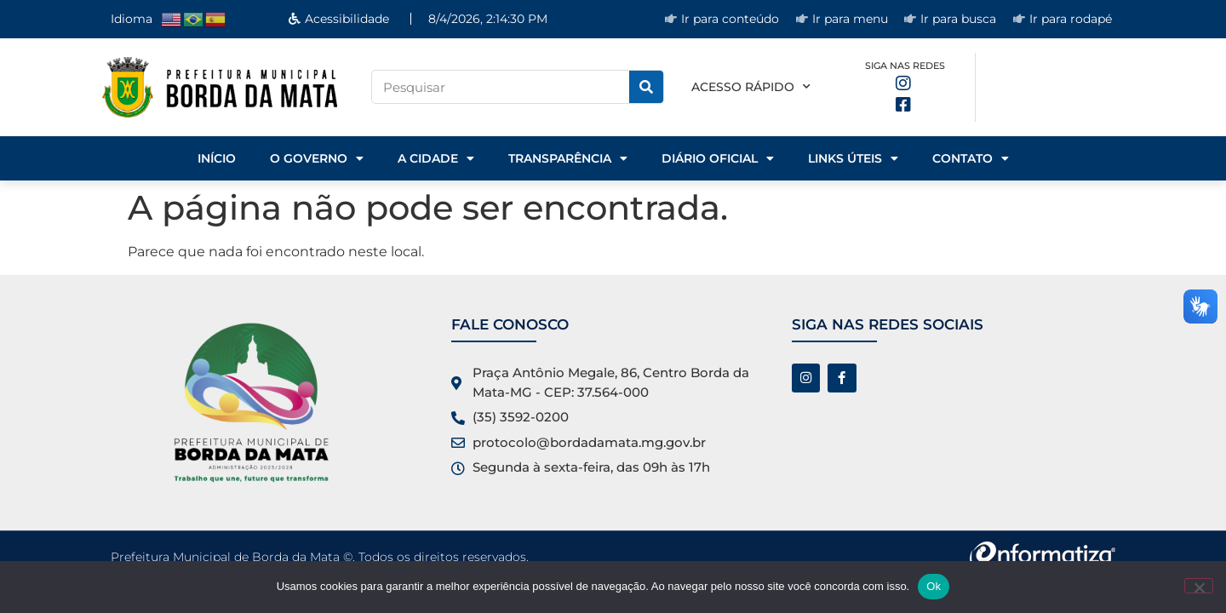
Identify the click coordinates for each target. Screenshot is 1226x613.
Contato (970, 158)
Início (217, 158)
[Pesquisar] (646, 87)
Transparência (567, 158)
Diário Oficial (718, 158)
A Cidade (436, 158)
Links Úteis (853, 158)
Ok (933, 586)
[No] (1198, 585)
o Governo (317, 158)
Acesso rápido (751, 87)
